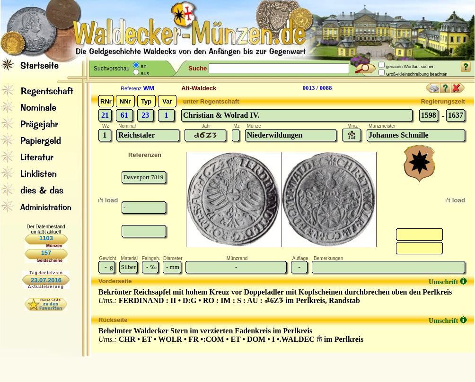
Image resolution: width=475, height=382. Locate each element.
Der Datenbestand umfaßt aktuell (45, 229)
